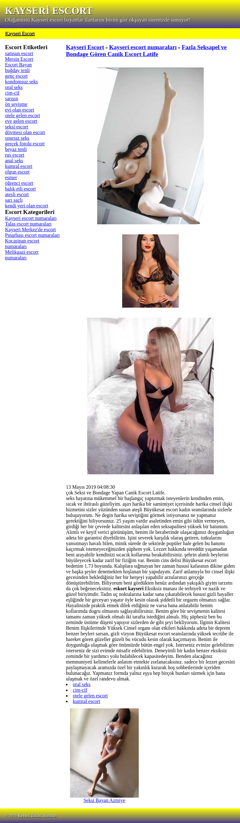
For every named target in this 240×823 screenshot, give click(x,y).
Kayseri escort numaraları (31, 218)
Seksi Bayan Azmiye (104, 798)
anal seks (14, 160)
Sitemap (49, 815)
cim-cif (12, 93)
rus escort (14, 155)
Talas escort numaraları (28, 224)
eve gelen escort (21, 121)
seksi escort (16, 126)
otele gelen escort (22, 115)
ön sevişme (16, 104)
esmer (11, 177)
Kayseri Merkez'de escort (30, 229)
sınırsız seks (17, 138)
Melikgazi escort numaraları (21, 254)
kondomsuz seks (21, 81)
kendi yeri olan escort (26, 205)
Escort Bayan (18, 64)
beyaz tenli (16, 149)
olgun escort (17, 171)
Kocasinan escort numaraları (22, 243)
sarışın (11, 98)
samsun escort (19, 53)
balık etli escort (20, 188)
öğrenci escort (19, 183)
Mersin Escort (19, 59)
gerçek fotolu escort (25, 143)
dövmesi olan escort (25, 132)
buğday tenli (17, 70)
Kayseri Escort (20, 33)
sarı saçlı (13, 200)
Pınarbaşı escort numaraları (32, 235)
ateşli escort (17, 194)
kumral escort (18, 166)
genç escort (16, 76)
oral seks (13, 87)
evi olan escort (19, 109)
